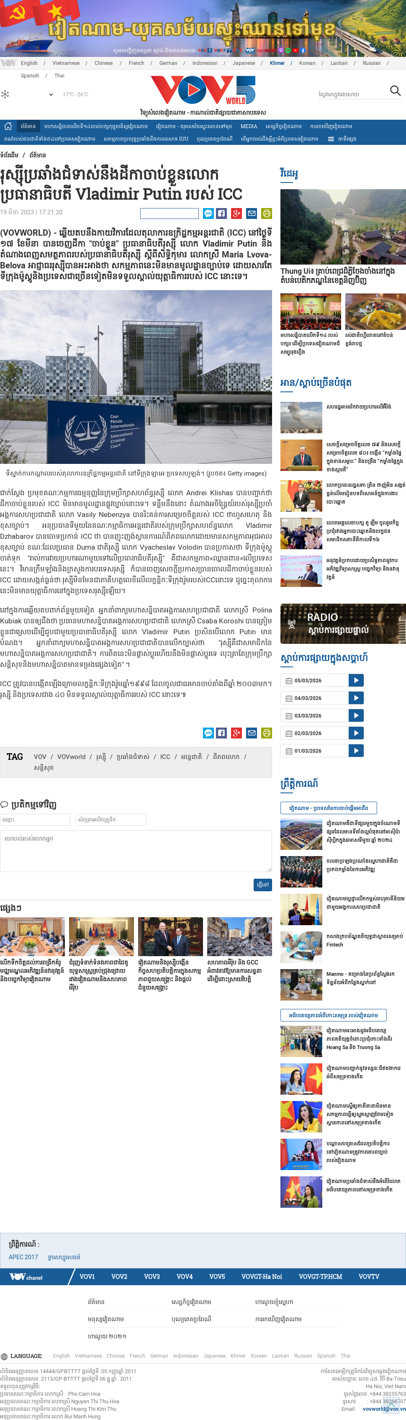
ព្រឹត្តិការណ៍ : (24, 1244)
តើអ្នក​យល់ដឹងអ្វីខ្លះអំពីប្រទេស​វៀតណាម (280, 138)
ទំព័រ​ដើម (9, 155)
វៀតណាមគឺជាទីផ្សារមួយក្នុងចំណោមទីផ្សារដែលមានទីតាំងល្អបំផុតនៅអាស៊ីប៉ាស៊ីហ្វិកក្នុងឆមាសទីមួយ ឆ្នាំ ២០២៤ (363, 832)
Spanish (326, 1356)
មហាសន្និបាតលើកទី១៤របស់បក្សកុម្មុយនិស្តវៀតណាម (96, 126)
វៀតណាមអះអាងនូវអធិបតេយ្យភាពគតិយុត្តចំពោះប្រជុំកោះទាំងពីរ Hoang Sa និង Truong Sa (359, 1039)
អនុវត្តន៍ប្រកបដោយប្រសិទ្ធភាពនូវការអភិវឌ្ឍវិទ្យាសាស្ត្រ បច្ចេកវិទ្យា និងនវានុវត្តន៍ (362, 569)
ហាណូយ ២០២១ (107, 1336)
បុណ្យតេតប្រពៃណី (215, 138)
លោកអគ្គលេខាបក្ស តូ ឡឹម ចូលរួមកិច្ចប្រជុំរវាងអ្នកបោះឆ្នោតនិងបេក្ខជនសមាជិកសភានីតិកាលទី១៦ (362, 531)
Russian (372, 63)
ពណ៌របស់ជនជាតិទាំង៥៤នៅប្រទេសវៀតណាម (49, 138)
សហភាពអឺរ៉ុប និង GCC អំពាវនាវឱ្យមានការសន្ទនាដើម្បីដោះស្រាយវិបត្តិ (234, 971)
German (168, 63)
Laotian (339, 63)
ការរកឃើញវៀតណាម (331, 126)
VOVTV (369, 1277)
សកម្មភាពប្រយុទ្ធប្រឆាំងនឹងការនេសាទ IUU (146, 138)
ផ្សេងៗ (10, 907)
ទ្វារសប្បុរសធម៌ (64, 1257)
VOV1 (87, 1277)
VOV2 (119, 1277)
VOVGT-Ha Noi (262, 1277)
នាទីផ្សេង (342, 139)
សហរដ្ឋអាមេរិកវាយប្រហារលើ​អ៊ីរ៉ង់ (358, 407)
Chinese (104, 63)
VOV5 (217, 1277)
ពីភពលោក (226, 757)
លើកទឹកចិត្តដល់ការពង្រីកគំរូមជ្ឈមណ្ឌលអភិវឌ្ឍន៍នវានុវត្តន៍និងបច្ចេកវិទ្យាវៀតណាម (32, 971)
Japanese (244, 63)
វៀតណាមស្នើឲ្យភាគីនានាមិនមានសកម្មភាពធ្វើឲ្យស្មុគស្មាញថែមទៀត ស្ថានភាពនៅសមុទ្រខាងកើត (359, 1114)
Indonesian (205, 63)
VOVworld (71, 757)
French (136, 63)
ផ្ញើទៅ (263, 885)
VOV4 (185, 1277)
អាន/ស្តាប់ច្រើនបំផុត (316, 382)
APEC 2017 (23, 1257)
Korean (307, 63)
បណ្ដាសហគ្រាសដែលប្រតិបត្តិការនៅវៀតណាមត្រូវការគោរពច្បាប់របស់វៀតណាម (358, 1152)
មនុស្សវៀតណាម (106, 1319)
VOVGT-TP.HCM (320, 1277)
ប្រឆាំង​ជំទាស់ (133, 757)
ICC (165, 757)
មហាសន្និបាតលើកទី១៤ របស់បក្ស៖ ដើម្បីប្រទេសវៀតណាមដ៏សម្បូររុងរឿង (310, 343)
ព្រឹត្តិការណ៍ (299, 783)
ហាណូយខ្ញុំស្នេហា (274, 1302)
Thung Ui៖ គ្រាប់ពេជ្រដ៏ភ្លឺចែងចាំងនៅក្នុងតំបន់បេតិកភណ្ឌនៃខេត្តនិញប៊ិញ (337, 276)
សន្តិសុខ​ (44, 768)
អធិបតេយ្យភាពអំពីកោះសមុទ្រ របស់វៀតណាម (333, 1016)
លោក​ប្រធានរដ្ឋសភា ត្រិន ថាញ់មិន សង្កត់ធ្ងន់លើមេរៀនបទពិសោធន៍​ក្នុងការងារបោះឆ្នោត (366, 493)
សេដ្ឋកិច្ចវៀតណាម (284, 126)
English (29, 63)
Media (249, 126)
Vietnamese (66, 63)
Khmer (277, 63)
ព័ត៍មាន (28, 126)
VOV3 (152, 1277)
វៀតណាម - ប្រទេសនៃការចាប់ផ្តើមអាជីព (328, 808)
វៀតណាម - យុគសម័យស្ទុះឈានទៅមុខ (194, 126)
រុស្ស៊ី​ (101, 757)
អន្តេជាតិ (191, 757)
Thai (346, 1356)
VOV (40, 757)
